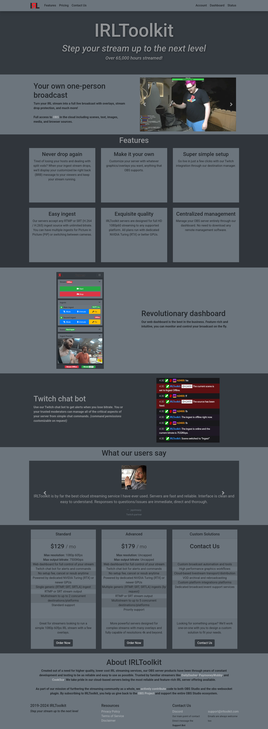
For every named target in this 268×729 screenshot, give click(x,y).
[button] (144, 104)
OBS (56, 117)
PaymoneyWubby (210, 675)
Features (50, 5)
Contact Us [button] (204, 643)
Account (201, 5)
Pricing (63, 5)
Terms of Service (112, 716)
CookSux (58, 680)
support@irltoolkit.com (223, 711)
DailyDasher (189, 675)
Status (232, 5)
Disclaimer (108, 720)
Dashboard (217, 5)
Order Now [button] (63, 643)
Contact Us (79, 5)
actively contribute (153, 689)
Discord (177, 711)
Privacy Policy (110, 711)
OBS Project (146, 693)
